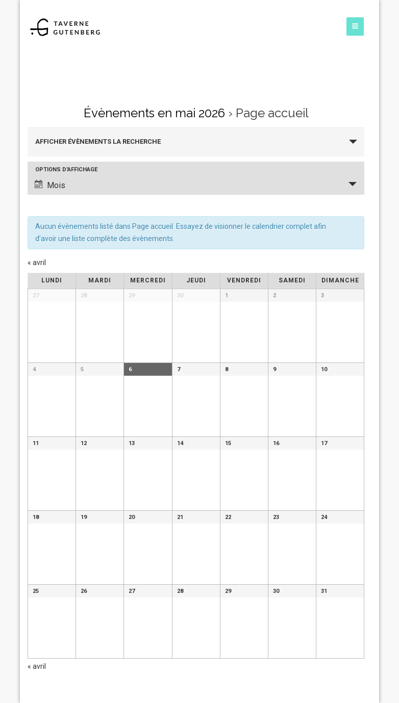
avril (37, 262)
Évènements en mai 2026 (154, 113)
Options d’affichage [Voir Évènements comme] (66, 169)
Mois (50, 185)
